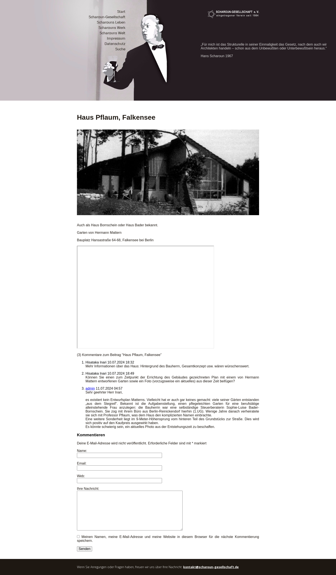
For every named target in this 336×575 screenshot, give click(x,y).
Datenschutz (115, 43)
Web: (81, 476)
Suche (120, 49)
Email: (81, 463)
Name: (82, 451)
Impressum (116, 38)
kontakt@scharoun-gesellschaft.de (211, 567)
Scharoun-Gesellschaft (107, 17)
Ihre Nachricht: (88, 488)
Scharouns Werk (112, 27)
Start (121, 11)
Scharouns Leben (111, 22)
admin (90, 388)
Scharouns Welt (112, 33)
